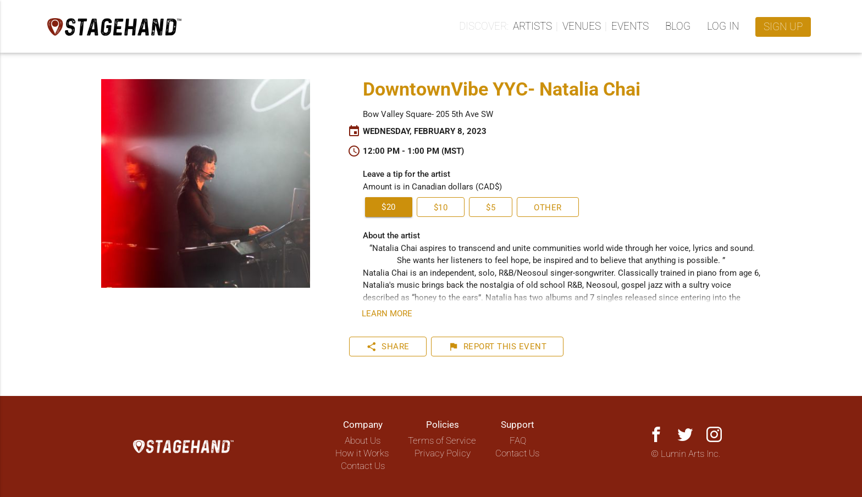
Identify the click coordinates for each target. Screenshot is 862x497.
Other (548, 208)
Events (630, 26)
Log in (723, 26)
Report (497, 346)
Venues (581, 26)
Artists (532, 26)
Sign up (783, 27)
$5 (490, 208)
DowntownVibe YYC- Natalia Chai (501, 89)
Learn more (387, 314)
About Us (362, 440)
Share (388, 346)
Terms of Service (442, 440)
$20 (389, 207)
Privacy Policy (443, 453)
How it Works (362, 453)
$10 (441, 208)
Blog (677, 26)
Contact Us (363, 466)
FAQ (518, 440)
